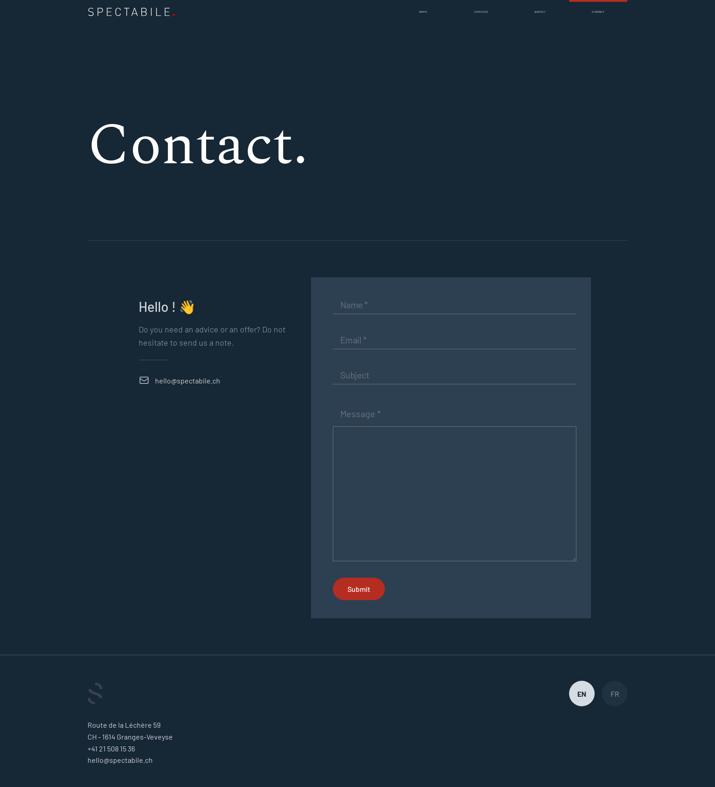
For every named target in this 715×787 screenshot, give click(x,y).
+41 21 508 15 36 (111, 748)
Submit (358, 589)
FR (615, 693)
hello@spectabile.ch (187, 380)
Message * (360, 413)
